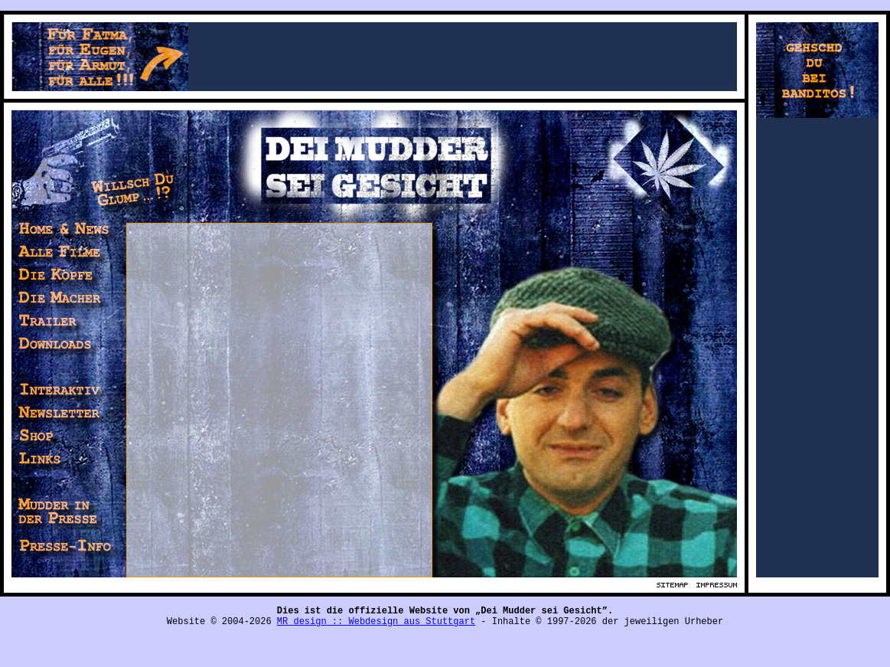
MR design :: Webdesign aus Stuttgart (376, 621)
